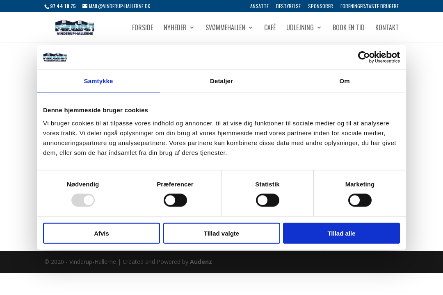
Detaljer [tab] (221, 80)
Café (270, 28)
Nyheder (175, 28)
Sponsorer (320, 6)
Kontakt (387, 28)
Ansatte (259, 6)
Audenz (201, 262)
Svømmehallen (225, 28)
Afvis (101, 232)
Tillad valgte (221, 232)
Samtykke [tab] (98, 80)
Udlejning (300, 28)
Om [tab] (344, 80)
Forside (142, 28)
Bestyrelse (288, 6)
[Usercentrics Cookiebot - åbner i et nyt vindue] (364, 57)
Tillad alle (341, 232)
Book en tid (349, 28)
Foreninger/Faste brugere (369, 6)
